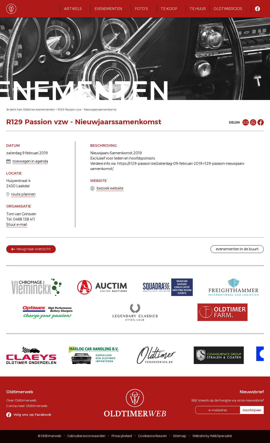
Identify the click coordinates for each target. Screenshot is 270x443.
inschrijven (252, 410)
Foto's (141, 8)
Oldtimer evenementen (39, 109)
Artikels (73, 8)
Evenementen (108, 8)
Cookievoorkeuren (152, 436)
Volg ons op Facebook (32, 414)
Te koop (169, 8)
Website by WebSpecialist (212, 436)
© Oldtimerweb (49, 436)
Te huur (198, 8)
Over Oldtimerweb (21, 400)
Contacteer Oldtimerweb (26, 406)
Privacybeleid (122, 436)
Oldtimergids (228, 8)
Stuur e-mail (16, 224)
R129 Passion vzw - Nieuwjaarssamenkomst (87, 109)
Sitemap (179, 436)
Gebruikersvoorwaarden (86, 436)
